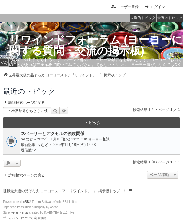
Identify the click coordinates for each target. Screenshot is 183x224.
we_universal (19, 212)
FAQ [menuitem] (4, 63)
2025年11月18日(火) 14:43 (74, 145)
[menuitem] (18, 218)
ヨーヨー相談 (99, 139)
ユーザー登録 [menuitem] (125, 7)
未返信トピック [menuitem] (142, 18)
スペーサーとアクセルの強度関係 (52, 133)
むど (29, 139)
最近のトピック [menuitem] (170, 18)
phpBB (24, 201)
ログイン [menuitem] (155, 7)
